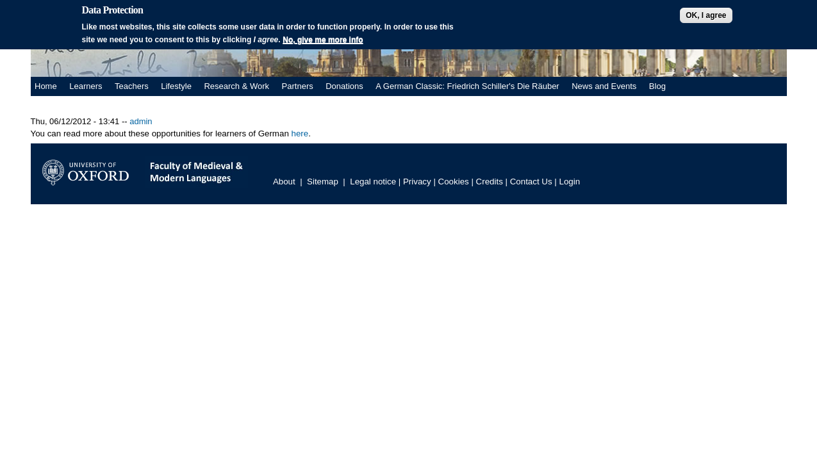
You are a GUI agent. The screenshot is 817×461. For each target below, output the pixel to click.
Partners (297, 86)
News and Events (604, 86)
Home (46, 86)
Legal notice (373, 181)
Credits (489, 181)
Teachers (132, 86)
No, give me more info (323, 39)
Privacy (417, 181)
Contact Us (531, 181)
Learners (85, 86)
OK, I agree (706, 15)
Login (570, 181)
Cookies (453, 181)
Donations (344, 86)
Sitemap (322, 181)
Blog (657, 86)
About (284, 181)
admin (140, 121)
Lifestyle (176, 86)
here (298, 133)
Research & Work (236, 86)
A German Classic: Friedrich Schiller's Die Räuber (467, 86)
